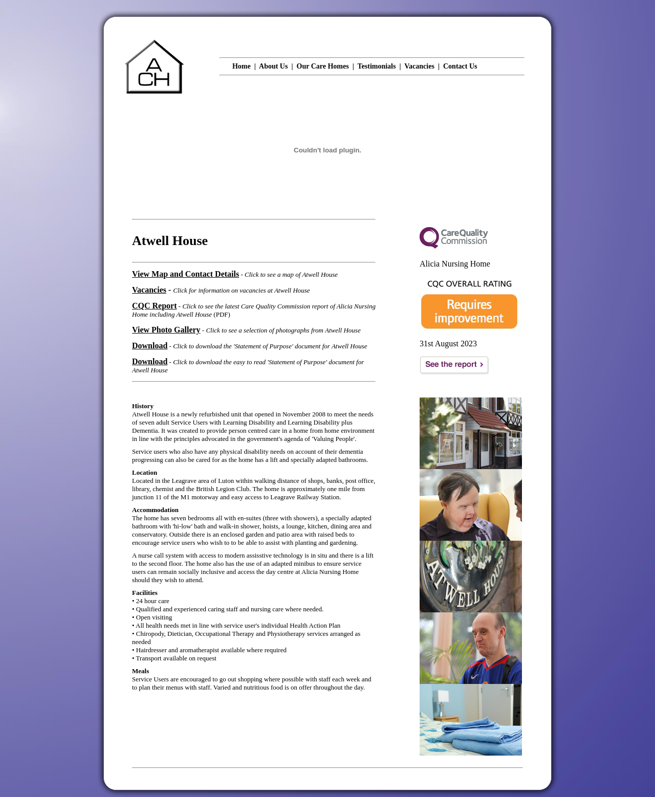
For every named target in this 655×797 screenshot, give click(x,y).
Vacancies (419, 66)
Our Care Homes (323, 66)
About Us (273, 66)
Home (241, 66)
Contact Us (460, 66)
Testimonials (377, 66)
